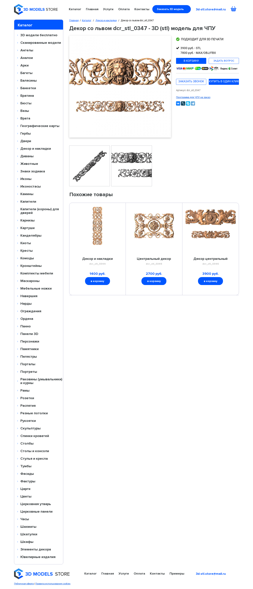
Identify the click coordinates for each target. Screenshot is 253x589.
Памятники (29, 349)
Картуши (27, 228)
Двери (25, 141)
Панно (25, 326)
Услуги (108, 9)
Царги (25, 489)
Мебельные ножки (36, 288)
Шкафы (26, 542)
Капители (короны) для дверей (39, 211)
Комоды (27, 258)
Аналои (26, 58)
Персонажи (29, 341)
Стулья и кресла (34, 458)
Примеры (177, 573)
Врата (25, 118)
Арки (24, 65)
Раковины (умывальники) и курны (41, 381)
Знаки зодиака (32, 171)
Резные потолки (34, 413)
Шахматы (28, 526)
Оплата (124, 9)
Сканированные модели (40, 43)
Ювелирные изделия (38, 557)
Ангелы (26, 50)
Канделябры (30, 235)
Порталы (27, 364)
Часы (24, 519)
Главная (92, 9)
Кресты (26, 250)
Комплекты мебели (36, 273)
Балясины (28, 80)
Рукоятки (28, 421)
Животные (29, 164)
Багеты (26, 73)
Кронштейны (31, 266)
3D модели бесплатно (38, 35)
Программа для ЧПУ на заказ (193, 97)
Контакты (141, 9)
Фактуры (27, 481)
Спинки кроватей (34, 436)
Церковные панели (36, 511)
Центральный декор (154, 261)
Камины (26, 194)
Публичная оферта (24, 583)
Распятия (28, 405)
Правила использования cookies (52, 583)
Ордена (26, 319)
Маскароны (30, 281)
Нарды (26, 303)
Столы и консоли (34, 451)
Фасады (27, 474)
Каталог (75, 9)
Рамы (25, 390)
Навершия (28, 296)
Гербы (25, 133)
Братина (27, 95)
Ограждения (30, 311)
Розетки (27, 398)
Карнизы (27, 220)
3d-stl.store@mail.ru (211, 9)
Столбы (27, 443)
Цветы (25, 496)
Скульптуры (30, 428)
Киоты (25, 243)
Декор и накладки (35, 148)
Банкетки (28, 88)
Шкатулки (28, 534)
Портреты (28, 371)
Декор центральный (210, 261)
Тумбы (25, 466)
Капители (28, 201)
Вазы (24, 111)
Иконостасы (30, 186)
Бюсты (25, 103)
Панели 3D (29, 334)
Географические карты (39, 126)
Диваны (27, 156)
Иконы (25, 179)
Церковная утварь (35, 504)
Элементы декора (35, 549)
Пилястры (28, 356)
